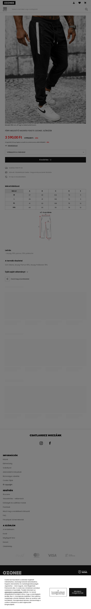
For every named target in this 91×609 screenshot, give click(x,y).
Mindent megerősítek (77, 592)
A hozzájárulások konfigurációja (58, 592)
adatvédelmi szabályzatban (14, 592)
